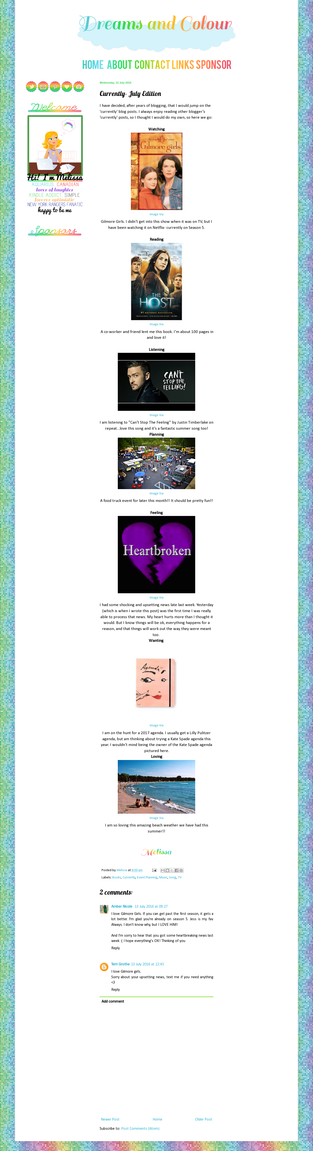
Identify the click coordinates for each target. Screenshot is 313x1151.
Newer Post (110, 1120)
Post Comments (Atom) (140, 1129)
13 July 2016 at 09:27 (151, 907)
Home (157, 1120)
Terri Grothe (120, 964)
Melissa (122, 870)
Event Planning (147, 877)
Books (116, 877)
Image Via (157, 214)
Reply (115, 948)
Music (163, 877)
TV (180, 877)
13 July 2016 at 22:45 (147, 964)
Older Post (203, 1120)
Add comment (113, 1002)
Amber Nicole (122, 907)
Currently (129, 877)
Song (172, 877)
